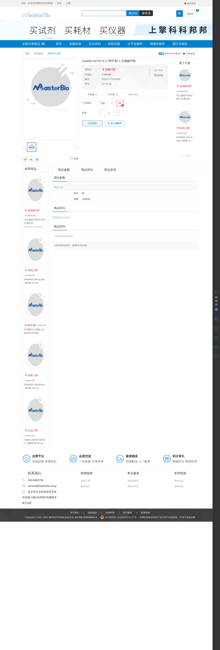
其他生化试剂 (54, 53)
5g (111, 103)
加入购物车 (114, 123)
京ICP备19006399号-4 (85, 517)
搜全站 (132, 13)
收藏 (74, 158)
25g (103, 103)
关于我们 (74, 512)
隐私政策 (92, 512)
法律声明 (110, 512)
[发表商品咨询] (62, 245)
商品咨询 (110, 169)
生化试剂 (95, 43)
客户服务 (127, 512)
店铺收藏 (189, 53)
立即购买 (92, 123)
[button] (187, 155)
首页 (59, 43)
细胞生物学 (157, 43)
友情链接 (145, 512)
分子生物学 (135, 43)
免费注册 (85, 480)
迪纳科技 (178, 486)
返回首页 (190, 3)
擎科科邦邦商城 (170, 53)
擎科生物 (178, 480)
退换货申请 (133, 486)
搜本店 (146, 13)
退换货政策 (133, 480)
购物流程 (85, 486)
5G (119, 103)
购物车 (190, 14)
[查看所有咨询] (79, 245)
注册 (68, 3)
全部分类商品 (33, 44)
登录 (59, 3)
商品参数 (64, 169)
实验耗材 (75, 43)
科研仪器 (114, 43)
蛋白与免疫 (179, 43)
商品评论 (87, 169)
